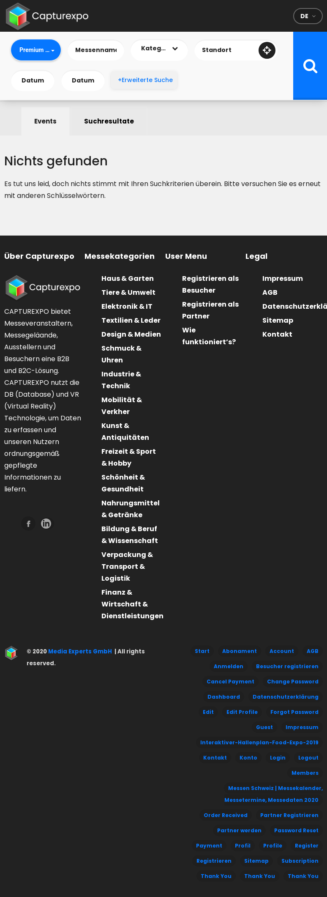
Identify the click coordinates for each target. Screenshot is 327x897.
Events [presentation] (45, 121)
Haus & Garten (127, 278)
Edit (208, 712)
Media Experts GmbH (79, 651)
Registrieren (214, 860)
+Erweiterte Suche (145, 80)
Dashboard (223, 696)
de (304, 16)
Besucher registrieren (287, 666)
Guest (264, 727)
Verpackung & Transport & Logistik (127, 566)
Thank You (216, 876)
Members (305, 772)
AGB (270, 292)
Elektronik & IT (127, 306)
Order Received (226, 815)
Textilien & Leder (131, 320)
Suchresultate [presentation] (109, 121)
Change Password (293, 681)
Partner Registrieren (289, 815)
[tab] (45, 121)
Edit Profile (242, 712)
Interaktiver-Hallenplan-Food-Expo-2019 (259, 742)
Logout (308, 757)
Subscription (300, 860)
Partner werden (239, 830)
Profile (272, 845)
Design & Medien (131, 334)
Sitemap (277, 320)
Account (282, 651)
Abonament (239, 651)
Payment (209, 845)
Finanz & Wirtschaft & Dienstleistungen (132, 604)
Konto (248, 757)
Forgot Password (294, 712)
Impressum (282, 278)
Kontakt (277, 334)
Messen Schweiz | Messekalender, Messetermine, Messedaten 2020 (273, 794)
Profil (243, 845)
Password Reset (296, 830)
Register (307, 845)
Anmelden (228, 666)
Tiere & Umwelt (128, 292)
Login (278, 757)
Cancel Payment (230, 681)
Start (202, 651)
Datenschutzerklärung (286, 696)
